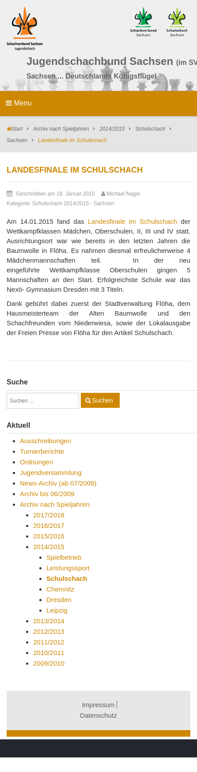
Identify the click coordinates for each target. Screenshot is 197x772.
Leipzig (57, 610)
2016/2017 (48, 525)
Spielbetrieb (63, 557)
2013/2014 (48, 621)
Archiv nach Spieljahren (61, 129)
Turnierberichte (42, 451)
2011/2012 (48, 642)
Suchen (102, 400)
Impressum (98, 704)
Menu (18, 103)
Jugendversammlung (50, 472)
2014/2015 (112, 129)
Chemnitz (60, 589)
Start (17, 129)
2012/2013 (48, 631)
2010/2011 (48, 652)
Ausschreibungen (45, 440)
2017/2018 (48, 515)
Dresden (59, 599)
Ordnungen (36, 462)
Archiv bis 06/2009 (47, 493)
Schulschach (150, 129)
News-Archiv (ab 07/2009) (58, 483)
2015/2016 (48, 536)
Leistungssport (68, 568)
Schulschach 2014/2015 (60, 203)
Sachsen (17, 140)
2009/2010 (48, 663)
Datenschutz (98, 715)
